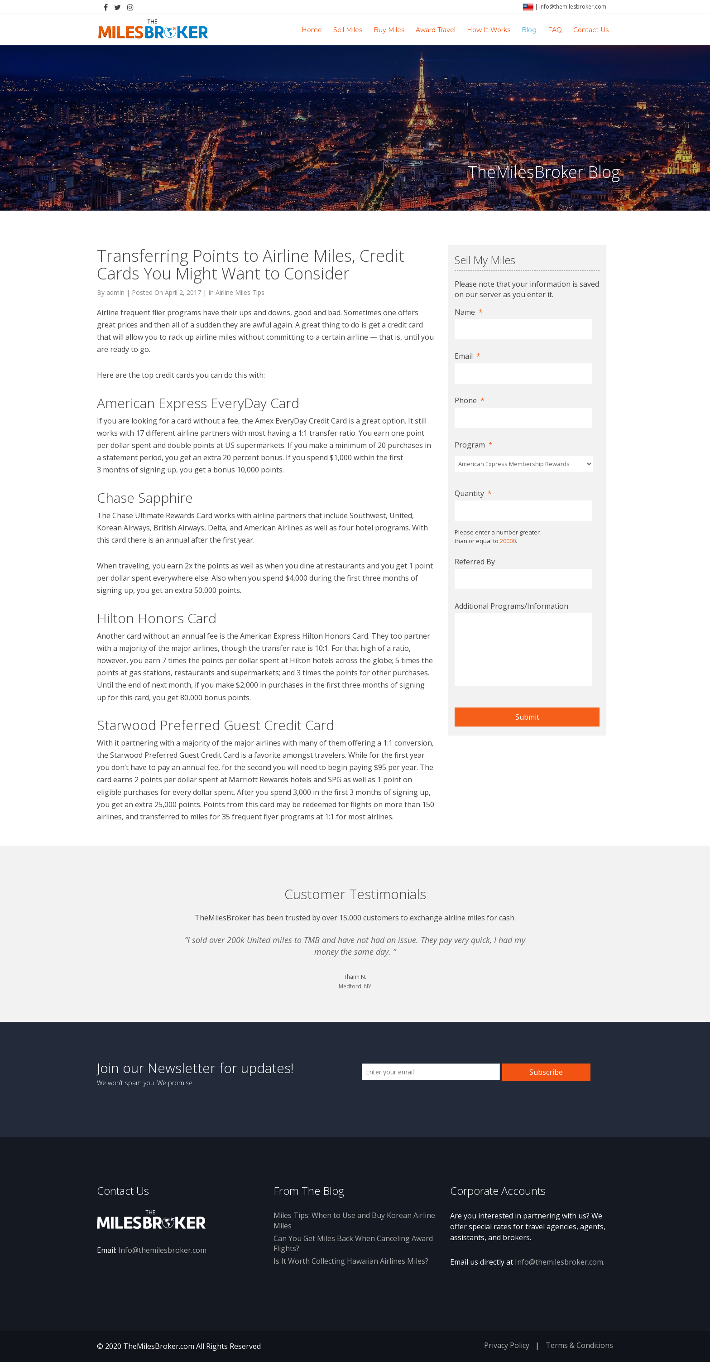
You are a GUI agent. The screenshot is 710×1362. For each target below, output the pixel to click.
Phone (470, 400)
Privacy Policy (506, 1345)
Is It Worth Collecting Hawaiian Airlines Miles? (350, 1261)
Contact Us (591, 30)
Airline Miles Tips (240, 292)
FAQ (555, 30)
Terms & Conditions (579, 1345)
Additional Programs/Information (511, 606)
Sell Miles (347, 30)
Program (474, 445)
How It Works (488, 30)
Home (312, 30)
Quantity (473, 493)
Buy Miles (389, 30)
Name (469, 312)
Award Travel (436, 30)
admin (115, 292)
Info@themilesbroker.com (162, 1250)
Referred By (475, 562)
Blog (529, 30)
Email (467, 356)
